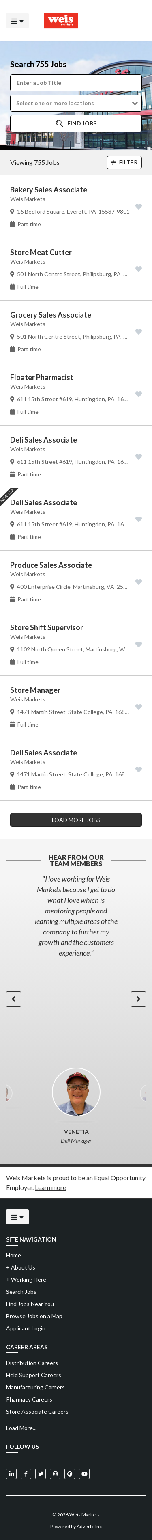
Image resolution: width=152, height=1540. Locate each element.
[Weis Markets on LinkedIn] (11, 1474)
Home (13, 1255)
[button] (76, 103)
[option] (76, 916)
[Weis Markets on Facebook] (26, 1474)
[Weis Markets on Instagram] (55, 1474)
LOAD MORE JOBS (76, 819)
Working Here (26, 1279)
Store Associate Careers (37, 1411)
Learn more (50, 1187)
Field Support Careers (33, 1374)
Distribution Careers (32, 1362)
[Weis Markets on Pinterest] (69, 1474)
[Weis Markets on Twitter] (40, 1474)
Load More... (21, 1427)
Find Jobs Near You (30, 1303)
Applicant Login (25, 1328)
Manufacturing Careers (35, 1387)
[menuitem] (76, 1363)
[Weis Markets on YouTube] (84, 1474)
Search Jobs (21, 1291)
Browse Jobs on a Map (34, 1316)
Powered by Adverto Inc (76, 1526)
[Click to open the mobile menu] (17, 20)
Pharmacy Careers (29, 1399)
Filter (124, 162)
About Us (20, 1267)
